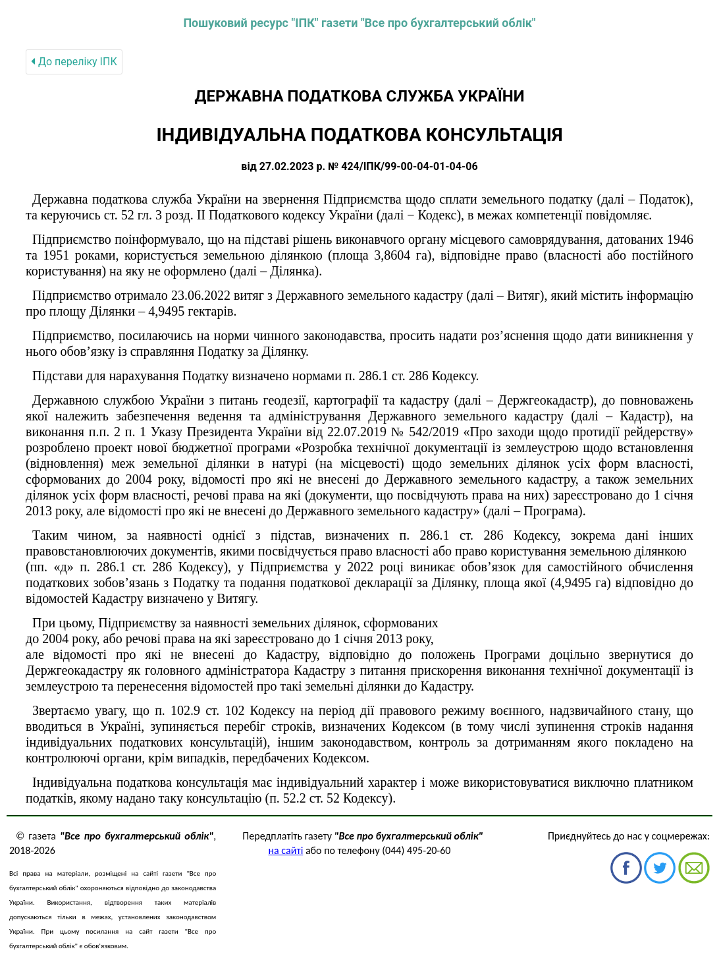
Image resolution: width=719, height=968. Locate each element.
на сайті (286, 850)
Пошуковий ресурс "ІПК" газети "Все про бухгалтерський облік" (359, 23)
